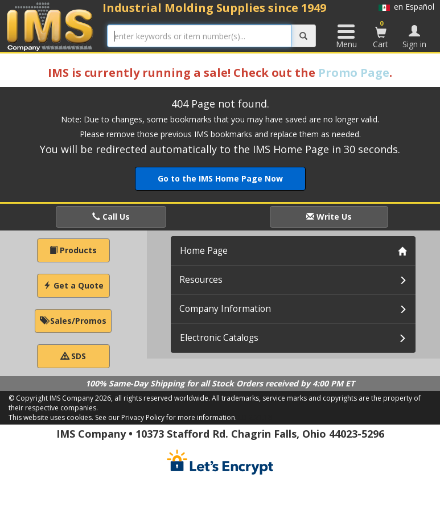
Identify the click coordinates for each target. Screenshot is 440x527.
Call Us (111, 216)
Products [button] (73, 250)
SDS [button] (73, 356)
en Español (406, 6)
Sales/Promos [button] (73, 320)
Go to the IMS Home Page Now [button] (220, 178)
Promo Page (353, 72)
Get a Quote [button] (73, 285)
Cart (380, 34)
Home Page (204, 251)
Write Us (329, 216)
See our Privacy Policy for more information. (166, 417)
